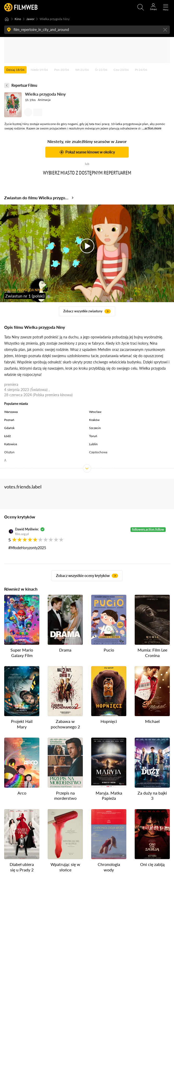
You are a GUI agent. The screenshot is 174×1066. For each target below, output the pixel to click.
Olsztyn (9, 452)
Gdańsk (9, 428)
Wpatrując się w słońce (65, 867)
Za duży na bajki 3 (152, 795)
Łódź (7, 436)
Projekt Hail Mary (22, 724)
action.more (153, 128)
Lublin (93, 444)
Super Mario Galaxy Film (21, 652)
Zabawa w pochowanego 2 (65, 724)
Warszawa (11, 412)
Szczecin (95, 428)
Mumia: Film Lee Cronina (152, 652)
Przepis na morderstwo (65, 795)
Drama (65, 649)
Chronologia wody (109, 867)
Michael (152, 721)
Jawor (30, 19)
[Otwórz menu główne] (165, 7)
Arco (21, 792)
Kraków (94, 420)
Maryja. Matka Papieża (109, 795)
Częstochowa (98, 452)
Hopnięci (109, 721)
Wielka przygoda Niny (45, 93)
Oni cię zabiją (152, 864)
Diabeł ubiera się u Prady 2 (22, 867)
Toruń (93, 436)
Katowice (10, 444)
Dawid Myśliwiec (27, 529)
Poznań (9, 420)
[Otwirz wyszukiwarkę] (140, 7)
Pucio (109, 649)
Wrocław (95, 412)
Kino (18, 19)
